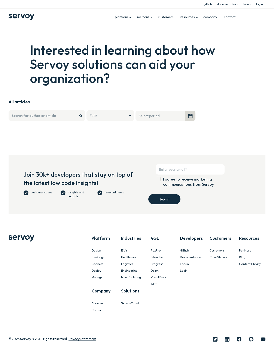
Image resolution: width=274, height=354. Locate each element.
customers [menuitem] (166, 17)
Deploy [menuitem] (96, 270)
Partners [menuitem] (245, 250)
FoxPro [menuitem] (156, 250)
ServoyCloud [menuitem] (130, 303)
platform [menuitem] (121, 17)
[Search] (47, 115)
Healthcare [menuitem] (128, 257)
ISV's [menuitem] (124, 250)
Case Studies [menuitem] (218, 257)
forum (247, 4)
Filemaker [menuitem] (157, 257)
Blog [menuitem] (242, 257)
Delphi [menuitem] (155, 270)
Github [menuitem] (184, 250)
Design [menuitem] (96, 250)
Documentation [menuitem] (190, 257)
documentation (227, 4)
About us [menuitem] (97, 303)
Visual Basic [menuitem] (159, 277)
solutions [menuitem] (143, 17)
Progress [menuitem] (157, 264)
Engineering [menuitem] (129, 270)
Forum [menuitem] (184, 264)
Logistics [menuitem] (127, 264)
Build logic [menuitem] (98, 257)
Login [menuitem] (184, 270)
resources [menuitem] (187, 17)
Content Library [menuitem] (250, 264)
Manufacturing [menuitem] (131, 277)
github (208, 4)
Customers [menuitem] (217, 250)
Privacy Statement (82, 339)
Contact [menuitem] (97, 310)
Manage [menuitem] (97, 277)
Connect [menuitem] (97, 264)
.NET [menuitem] (154, 284)
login (259, 4)
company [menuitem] (210, 17)
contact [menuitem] (229, 17)
